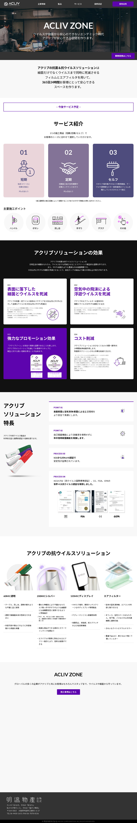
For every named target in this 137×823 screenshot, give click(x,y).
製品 (60, 4)
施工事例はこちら (68, 692)
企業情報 (41, 4)
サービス (78, 4)
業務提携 (123, 4)
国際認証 (98, 4)
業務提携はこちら (123, 56)
